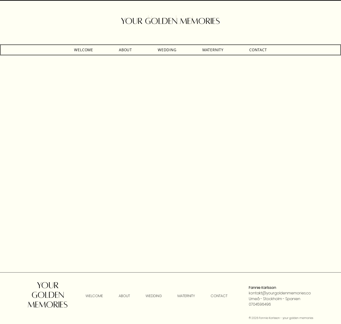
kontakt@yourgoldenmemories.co (280, 293)
